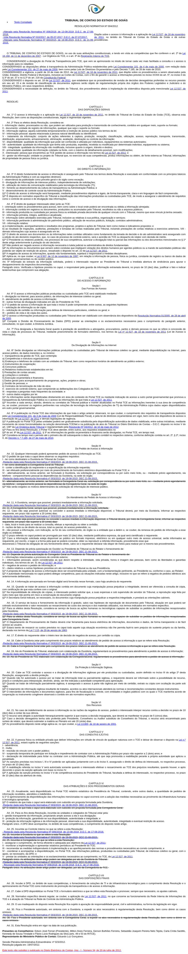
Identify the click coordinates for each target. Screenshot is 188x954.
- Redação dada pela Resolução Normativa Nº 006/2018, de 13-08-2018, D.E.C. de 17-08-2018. (53, 831)
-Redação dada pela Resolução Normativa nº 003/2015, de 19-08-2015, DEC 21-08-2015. (50, 462)
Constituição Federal (54, 77)
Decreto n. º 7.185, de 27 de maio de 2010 (30, 438)
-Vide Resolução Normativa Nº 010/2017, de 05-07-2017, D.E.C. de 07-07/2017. (45, 37)
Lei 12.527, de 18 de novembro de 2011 (95, 72)
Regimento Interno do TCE (95, 56)
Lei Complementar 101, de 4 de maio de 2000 (138, 66)
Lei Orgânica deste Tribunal (30, 427)
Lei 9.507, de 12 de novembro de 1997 (57, 256)
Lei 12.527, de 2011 (59, 80)
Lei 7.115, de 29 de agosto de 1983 (48, 630)
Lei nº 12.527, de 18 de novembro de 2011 (142, 331)
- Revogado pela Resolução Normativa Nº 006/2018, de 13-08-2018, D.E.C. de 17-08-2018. (50, 864)
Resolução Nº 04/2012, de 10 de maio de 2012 (94, 427)
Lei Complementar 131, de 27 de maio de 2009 (32, 69)
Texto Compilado (23, 22)
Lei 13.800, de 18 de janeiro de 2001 (96, 724)
